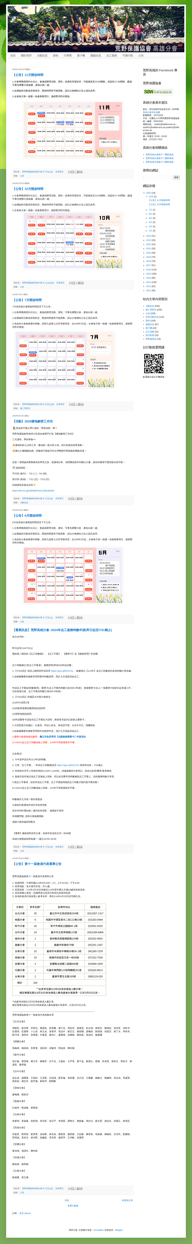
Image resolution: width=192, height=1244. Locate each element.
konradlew (98, 1230)
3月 (151, 222)
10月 (151, 196)
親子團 (81, 55)
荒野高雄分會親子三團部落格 (160, 162)
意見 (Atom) (25, 1213)
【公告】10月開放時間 (27, 189)
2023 (149, 240)
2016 (149, 269)
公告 (141, 55)
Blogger (119, 1230)
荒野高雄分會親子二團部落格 (160, 158)
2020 (149, 253)
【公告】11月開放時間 (27, 75)
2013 (149, 282)
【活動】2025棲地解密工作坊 (32, 421)
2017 (149, 265)
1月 (151, 230)
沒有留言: (59, 172)
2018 (149, 261)
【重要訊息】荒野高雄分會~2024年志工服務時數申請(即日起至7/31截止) (62, 630)
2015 (149, 273)
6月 (151, 214)
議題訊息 (95, 55)
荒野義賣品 (151, 339)
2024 (149, 236)
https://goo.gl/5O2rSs (62, 671)
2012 (149, 286)
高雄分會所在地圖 (151, 112)
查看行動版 (73, 1205)
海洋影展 (150, 335)
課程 (55, 55)
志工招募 (150, 331)
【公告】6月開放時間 (27, 515)
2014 (149, 278)
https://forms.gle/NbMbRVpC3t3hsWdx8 (33, 490)
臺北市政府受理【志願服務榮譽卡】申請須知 (63, 736)
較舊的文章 (127, 1200)
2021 (149, 248)
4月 (151, 218)
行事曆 (68, 55)
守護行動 (127, 55)
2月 (151, 226)
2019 (149, 257)
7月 (151, 210)
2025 (149, 193)
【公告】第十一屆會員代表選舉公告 (36, 864)
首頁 (13, 55)
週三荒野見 (25, 408)
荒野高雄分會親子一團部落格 (160, 154)
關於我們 (26, 55)
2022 (149, 244)
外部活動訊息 (152, 317)
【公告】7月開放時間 (27, 300)
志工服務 (111, 55)
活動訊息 (42, 55)
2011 (149, 290)
